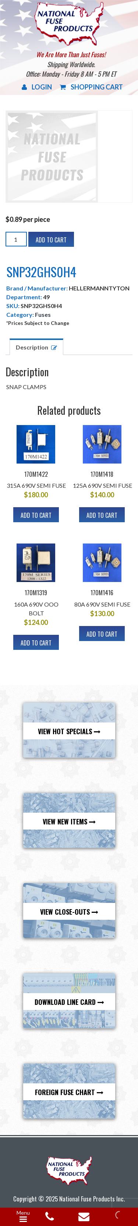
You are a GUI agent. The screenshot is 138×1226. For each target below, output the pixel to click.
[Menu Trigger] (23, 1217)
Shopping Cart (91, 87)
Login (37, 87)
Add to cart (51, 239)
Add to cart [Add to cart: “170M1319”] (36, 642)
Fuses (43, 314)
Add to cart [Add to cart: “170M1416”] (101, 634)
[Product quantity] (16, 239)
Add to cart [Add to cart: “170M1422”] (36, 515)
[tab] (36, 346)
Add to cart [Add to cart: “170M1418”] (101, 515)
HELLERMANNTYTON (99, 288)
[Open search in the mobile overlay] (118, 1215)
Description (32, 347)
